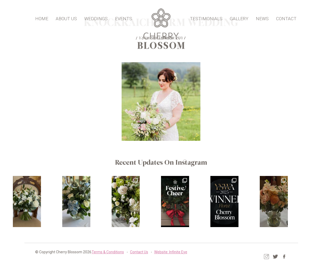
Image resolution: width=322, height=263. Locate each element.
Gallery (235, 16)
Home (46, 16)
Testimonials (202, 16)
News (258, 16)
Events (127, 16)
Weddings (100, 16)
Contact (282, 16)
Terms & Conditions (87, 251)
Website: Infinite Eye (150, 251)
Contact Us (118, 251)
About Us (70, 16)
